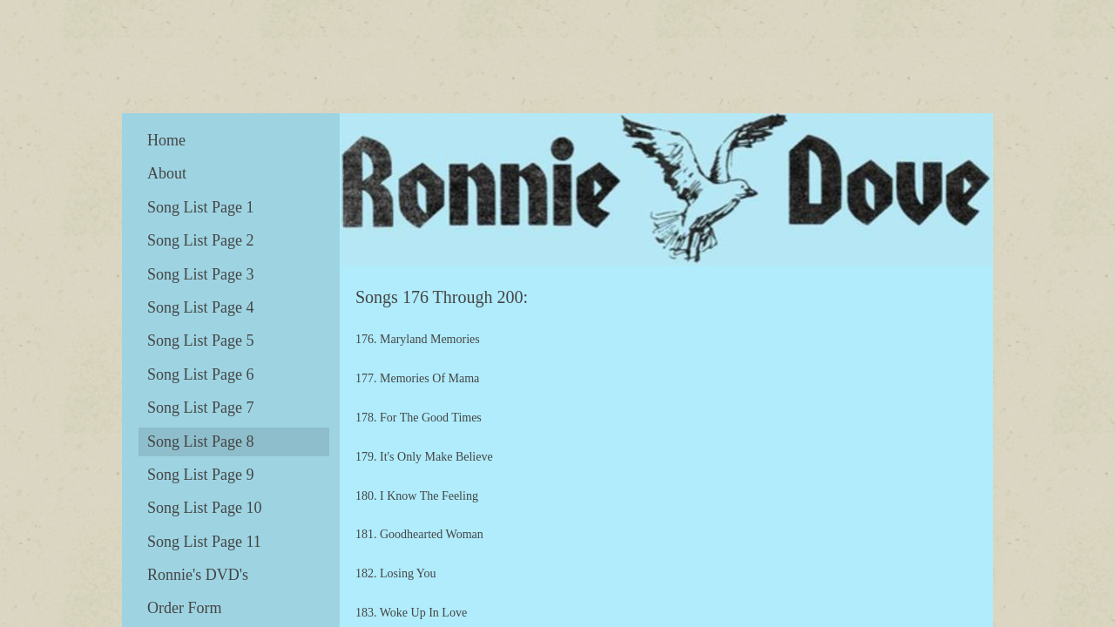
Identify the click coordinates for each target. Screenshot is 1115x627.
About (166, 173)
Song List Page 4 (200, 307)
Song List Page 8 (200, 441)
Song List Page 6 (200, 374)
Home (166, 140)
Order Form (184, 608)
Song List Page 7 (200, 407)
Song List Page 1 (200, 207)
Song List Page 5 (200, 340)
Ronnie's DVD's (197, 574)
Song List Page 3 (200, 274)
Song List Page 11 (204, 541)
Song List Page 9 (200, 474)
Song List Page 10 (204, 507)
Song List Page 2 (200, 240)
